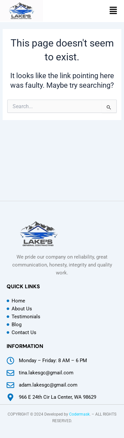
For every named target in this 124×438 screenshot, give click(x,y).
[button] (113, 11)
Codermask (79, 414)
